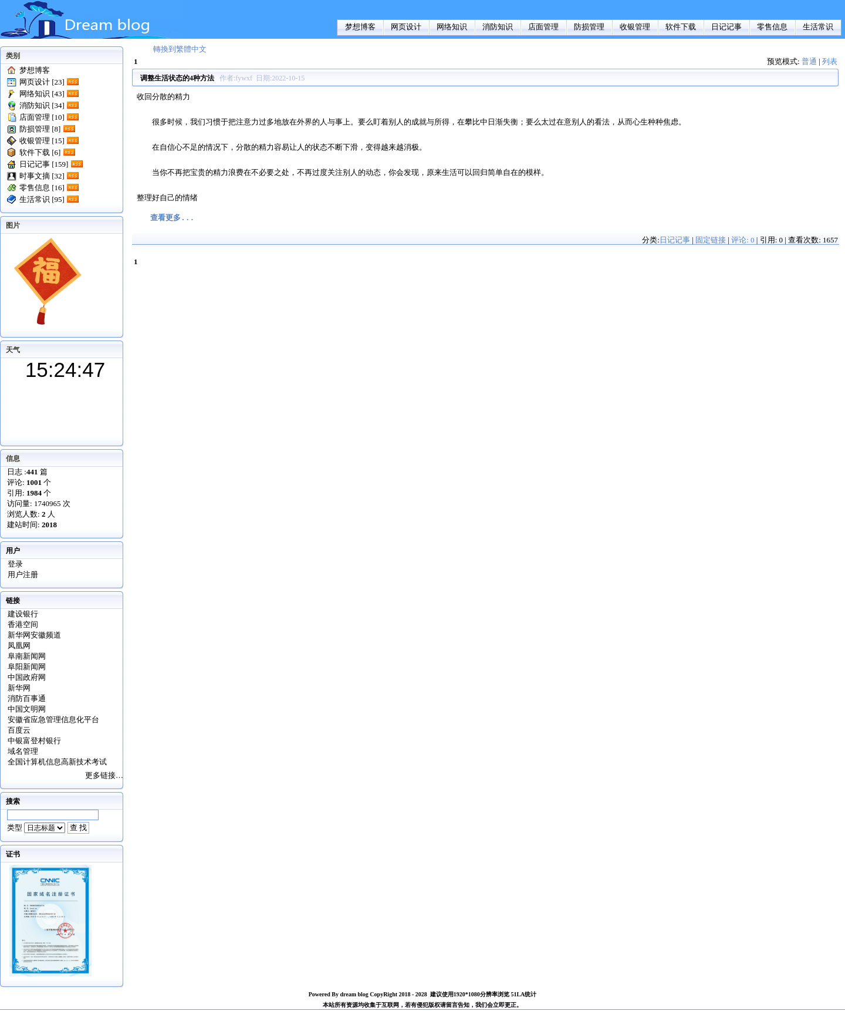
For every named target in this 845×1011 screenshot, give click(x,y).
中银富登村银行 (34, 740)
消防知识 (497, 26)
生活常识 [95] (42, 199)
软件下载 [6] (39, 152)
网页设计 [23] (42, 81)
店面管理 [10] (42, 117)
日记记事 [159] (43, 164)
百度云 (19, 730)
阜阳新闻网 (27, 666)
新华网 (19, 687)
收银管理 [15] (42, 140)
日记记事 (726, 26)
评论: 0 (742, 239)
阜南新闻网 (27, 656)
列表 (829, 61)
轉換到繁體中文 (180, 49)
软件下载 (680, 26)
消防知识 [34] (42, 105)
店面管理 (543, 26)
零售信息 (772, 26)
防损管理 (589, 26)
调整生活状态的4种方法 (177, 78)
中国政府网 (27, 677)
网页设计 (406, 26)
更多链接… (104, 775)
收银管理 (635, 26)
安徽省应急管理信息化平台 (53, 719)
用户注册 (23, 574)
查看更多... (172, 218)
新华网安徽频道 (34, 635)
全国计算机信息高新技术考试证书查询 (57, 762)
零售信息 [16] (42, 187)
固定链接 (710, 239)
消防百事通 (27, 698)
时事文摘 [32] (42, 175)
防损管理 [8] (39, 128)
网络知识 (452, 26)
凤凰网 (19, 645)
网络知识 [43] (42, 93)
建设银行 (23, 613)
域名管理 (23, 751)
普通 (809, 61)
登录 (15, 564)
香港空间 (23, 624)
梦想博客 (360, 26)
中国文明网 (27, 709)
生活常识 (818, 26)
